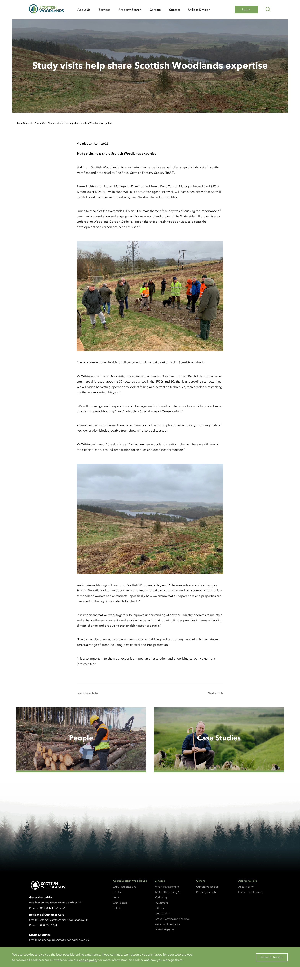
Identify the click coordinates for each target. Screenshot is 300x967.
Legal (116, 897)
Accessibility (246, 886)
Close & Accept (272, 957)
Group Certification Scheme (172, 919)
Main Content (24, 123)
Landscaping (162, 913)
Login (246, 9)
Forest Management (167, 886)
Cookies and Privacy (250, 892)
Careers (155, 9)
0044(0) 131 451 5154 (52, 908)
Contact (174, 9)
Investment (161, 902)
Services (104, 9)
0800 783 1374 (48, 925)
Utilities (159, 908)
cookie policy (88, 960)
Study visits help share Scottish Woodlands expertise (84, 123)
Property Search (130, 9)
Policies (117, 908)
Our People (120, 902)
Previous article (87, 693)
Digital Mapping (165, 929)
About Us (83, 9)
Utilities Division (199, 9)
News (51, 123)
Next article (215, 693)
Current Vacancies (207, 886)
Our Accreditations (124, 886)
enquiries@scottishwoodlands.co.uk (59, 902)
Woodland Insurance (167, 924)
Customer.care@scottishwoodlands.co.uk (63, 919)
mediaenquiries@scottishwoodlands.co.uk (63, 940)
